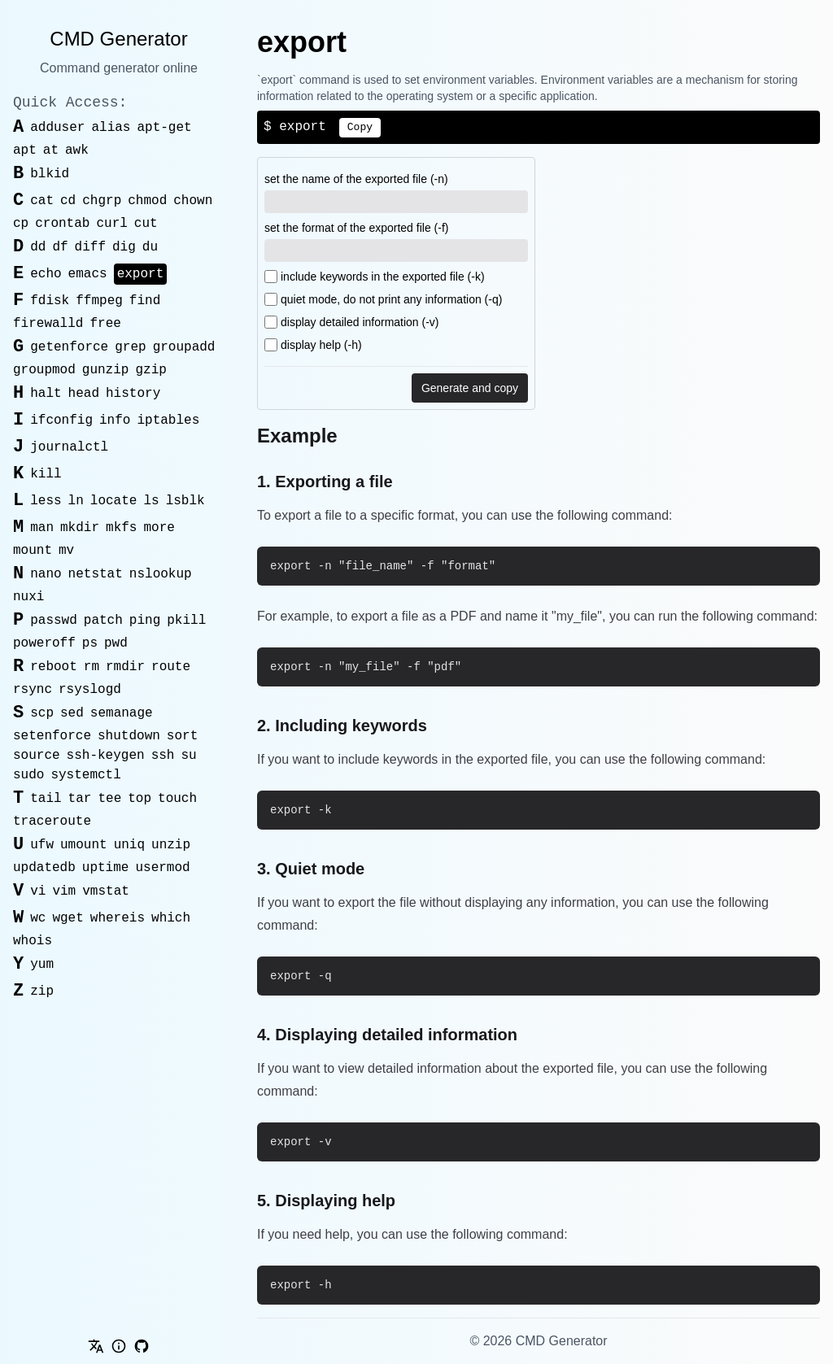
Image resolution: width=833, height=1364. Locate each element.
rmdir (125, 667)
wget (67, 918)
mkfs (121, 528)
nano (45, 574)
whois (32, 941)
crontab (62, 223)
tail (45, 798)
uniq (129, 845)
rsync (32, 689)
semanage (121, 713)
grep (130, 347)
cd (68, 201)
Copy (360, 127)
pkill (186, 620)
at (51, 150)
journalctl (69, 447)
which (170, 918)
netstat (95, 574)
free (104, 323)
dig (124, 247)
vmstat (105, 891)
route (170, 667)
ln (76, 501)
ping (144, 620)
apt (25, 150)
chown (192, 201)
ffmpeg (99, 301)
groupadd (184, 347)
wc (38, 918)
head (83, 393)
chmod (147, 201)
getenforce (69, 347)
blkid (49, 174)
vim (64, 891)
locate (113, 501)
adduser (57, 127)
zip (42, 991)
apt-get (164, 127)
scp (42, 713)
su (188, 755)
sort (182, 736)
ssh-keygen (106, 755)
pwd (116, 643)
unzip (170, 845)
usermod (162, 868)
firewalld (48, 323)
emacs (87, 274)
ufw (42, 845)
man (42, 528)
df (60, 247)
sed (72, 713)
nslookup (160, 574)
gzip (150, 370)
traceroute (52, 821)
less (45, 501)
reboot (53, 667)
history (133, 393)
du (150, 247)
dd (38, 247)
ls (151, 501)
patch (103, 620)
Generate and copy (469, 387)
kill (45, 474)
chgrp (101, 201)
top (139, 798)
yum (42, 964)
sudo (28, 775)
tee (109, 798)
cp (20, 223)
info (114, 420)
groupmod (44, 370)
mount (32, 550)
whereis (117, 918)
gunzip (105, 370)
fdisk (49, 301)
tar (80, 798)
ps (90, 643)
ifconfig (61, 420)
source (36, 755)
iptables (168, 420)
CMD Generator (118, 39)
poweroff (44, 643)
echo (45, 274)
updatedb (44, 868)
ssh (163, 755)
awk (77, 150)
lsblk (185, 501)
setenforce (52, 736)
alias (110, 127)
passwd (53, 620)
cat (42, 201)
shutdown (129, 736)
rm (91, 667)
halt (45, 393)
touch (177, 798)
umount (83, 845)
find (144, 301)
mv (66, 550)
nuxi (28, 597)
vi (38, 891)
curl (111, 223)
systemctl (85, 775)
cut (146, 223)
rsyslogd (90, 689)
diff (90, 247)
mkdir (79, 528)
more (158, 528)
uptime (105, 868)
